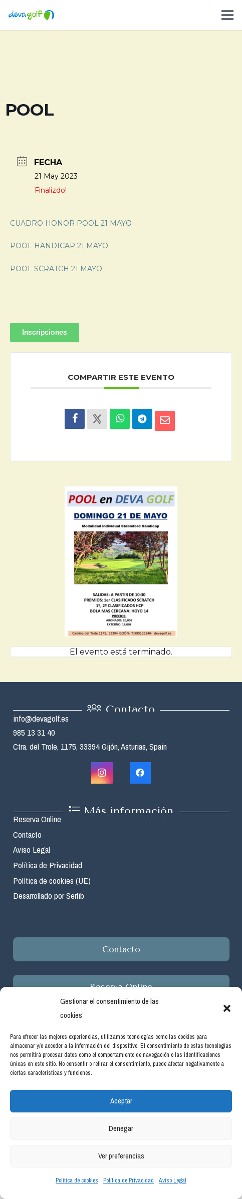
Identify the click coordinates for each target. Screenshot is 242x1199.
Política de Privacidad (128, 1180)
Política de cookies (77, 1180)
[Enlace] (31, 15)
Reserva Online (37, 819)
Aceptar (121, 1100)
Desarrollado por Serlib (48, 895)
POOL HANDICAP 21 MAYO (59, 245)
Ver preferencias (121, 1155)
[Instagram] (102, 773)
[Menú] (227, 15)
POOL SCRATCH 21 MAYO (56, 268)
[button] (227, 1008)
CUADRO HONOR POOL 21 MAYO (71, 223)
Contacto (27, 834)
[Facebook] (140, 773)
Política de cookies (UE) (52, 880)
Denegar (121, 1128)
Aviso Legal (172, 1180)
